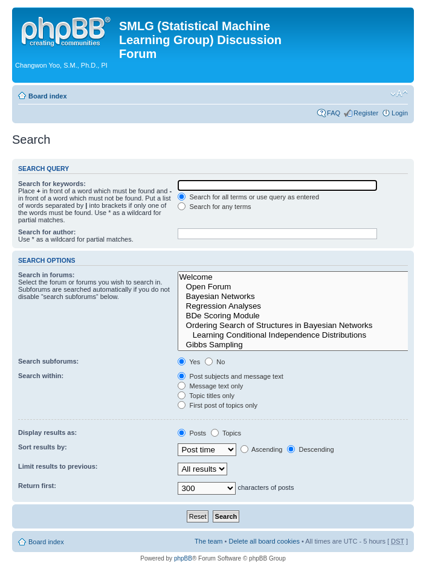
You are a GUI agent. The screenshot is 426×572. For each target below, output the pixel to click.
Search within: (40, 375)
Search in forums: (46, 274)
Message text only (210, 386)
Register (365, 113)
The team (208, 541)
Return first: (37, 485)
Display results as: (47, 432)
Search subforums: (48, 361)
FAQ (333, 113)
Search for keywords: (52, 183)
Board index (47, 96)
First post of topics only (217, 405)
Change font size (399, 93)
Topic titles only (206, 395)
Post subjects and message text (230, 376)
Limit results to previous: (57, 466)
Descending (310, 449)
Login (400, 113)
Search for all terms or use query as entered (248, 197)
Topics (226, 433)
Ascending (261, 449)
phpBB (183, 558)
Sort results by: (42, 447)
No (215, 361)
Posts (192, 433)
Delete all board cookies (263, 541)
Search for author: (47, 232)
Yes (189, 361)
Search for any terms (214, 206)
